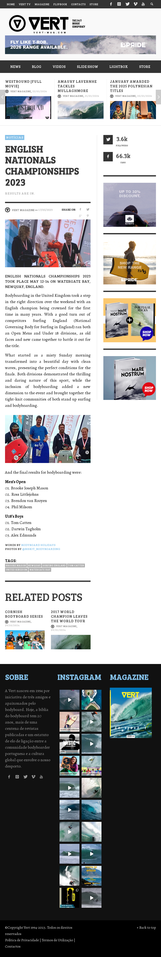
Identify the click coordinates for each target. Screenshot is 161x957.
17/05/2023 (45, 210)
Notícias (14, 137)
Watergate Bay (39, 569)
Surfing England (54, 565)
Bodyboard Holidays (38, 545)
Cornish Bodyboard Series (24, 614)
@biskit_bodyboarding (41, 549)
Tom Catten (76, 565)
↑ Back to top (146, 927)
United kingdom (16, 569)
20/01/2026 (144, 96)
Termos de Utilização (57, 940)
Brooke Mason (16, 565)
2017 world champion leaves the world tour (69, 616)
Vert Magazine (20, 91)
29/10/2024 (12, 625)
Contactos (13, 946)
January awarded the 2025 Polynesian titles (131, 86)
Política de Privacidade (22, 940)
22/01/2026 (39, 91)
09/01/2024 (58, 630)
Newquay (34, 565)
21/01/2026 (92, 96)
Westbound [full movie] (23, 83)
